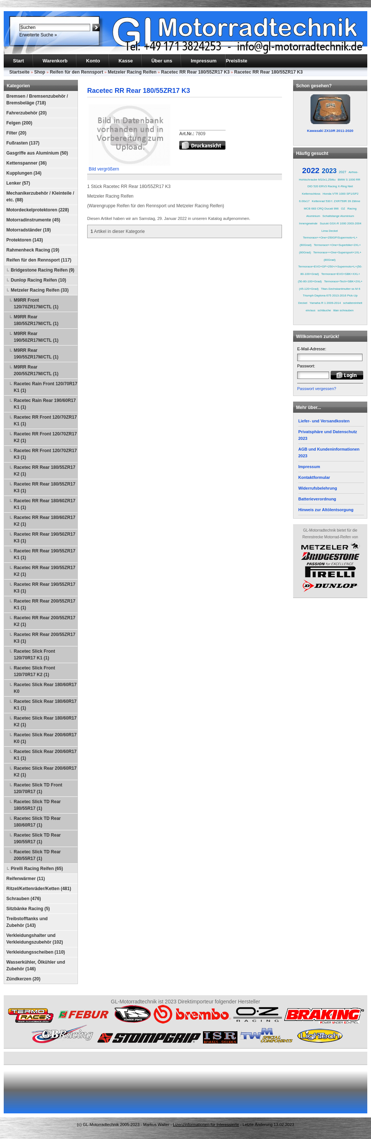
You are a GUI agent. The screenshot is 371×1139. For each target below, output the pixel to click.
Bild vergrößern (129, 167)
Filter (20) (16, 133)
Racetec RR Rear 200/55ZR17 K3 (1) (44, 638)
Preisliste (236, 61)
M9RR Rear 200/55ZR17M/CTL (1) (36, 370)
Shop (39, 72)
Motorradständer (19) (28, 230)
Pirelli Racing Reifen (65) (37, 868)
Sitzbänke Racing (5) (28, 908)
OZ (343, 208)
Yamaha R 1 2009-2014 (325, 303)
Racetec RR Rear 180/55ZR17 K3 (195, 72)
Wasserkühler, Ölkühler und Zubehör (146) (35, 965)
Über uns (161, 61)
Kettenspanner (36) (26, 163)
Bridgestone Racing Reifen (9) (42, 270)
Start (18, 61)
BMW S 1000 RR (349, 179)
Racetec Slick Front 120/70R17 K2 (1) (34, 671)
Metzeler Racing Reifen (132, 72)
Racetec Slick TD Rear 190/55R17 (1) (37, 838)
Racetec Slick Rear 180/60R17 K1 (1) (45, 705)
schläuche (324, 310)
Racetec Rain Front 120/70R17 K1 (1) (45, 387)
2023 (329, 171)
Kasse (126, 61)
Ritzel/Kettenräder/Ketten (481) (38, 888)
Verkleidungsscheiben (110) (35, 952)
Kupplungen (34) (24, 173)
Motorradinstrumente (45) (33, 220)
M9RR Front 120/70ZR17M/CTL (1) (36, 303)
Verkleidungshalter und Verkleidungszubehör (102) (34, 939)
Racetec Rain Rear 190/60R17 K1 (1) (45, 404)
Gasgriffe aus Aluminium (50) (37, 153)
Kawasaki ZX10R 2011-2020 (330, 131)
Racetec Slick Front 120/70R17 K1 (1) (34, 655)
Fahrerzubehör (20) (26, 113)
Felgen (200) (19, 123)
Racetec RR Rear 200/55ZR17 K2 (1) (44, 621)
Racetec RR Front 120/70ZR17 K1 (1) (45, 420)
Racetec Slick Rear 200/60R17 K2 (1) (45, 772)
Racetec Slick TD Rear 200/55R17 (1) (37, 855)
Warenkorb (55, 61)
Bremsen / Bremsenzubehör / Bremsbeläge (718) (37, 100)
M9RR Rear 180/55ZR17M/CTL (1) (36, 320)
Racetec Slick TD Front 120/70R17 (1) (38, 788)
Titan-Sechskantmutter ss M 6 (340, 289)
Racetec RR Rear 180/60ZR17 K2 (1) (44, 521)
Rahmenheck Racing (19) (32, 250)
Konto (93, 61)
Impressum (203, 61)
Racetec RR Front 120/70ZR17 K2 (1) (45, 437)
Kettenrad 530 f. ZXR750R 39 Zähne (336, 201)
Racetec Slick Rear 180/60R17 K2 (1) (45, 721)
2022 (310, 170)
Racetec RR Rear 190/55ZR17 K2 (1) (44, 571)
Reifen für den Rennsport (76, 72)
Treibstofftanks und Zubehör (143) (26, 922)
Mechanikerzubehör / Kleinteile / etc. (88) (40, 196)
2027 (342, 172)
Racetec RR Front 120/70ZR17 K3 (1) (45, 454)
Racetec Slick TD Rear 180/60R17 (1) (37, 822)
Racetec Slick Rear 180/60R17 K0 (45, 688)
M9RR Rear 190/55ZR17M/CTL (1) (36, 354)
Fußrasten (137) (22, 143)
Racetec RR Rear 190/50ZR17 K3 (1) (44, 537)
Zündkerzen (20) (23, 978)
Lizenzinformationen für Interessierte (206, 1124)
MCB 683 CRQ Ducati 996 (321, 208)
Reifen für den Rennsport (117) (38, 260)
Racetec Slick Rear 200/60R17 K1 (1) (45, 755)
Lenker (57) (18, 183)
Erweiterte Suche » (38, 35)
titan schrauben (343, 310)
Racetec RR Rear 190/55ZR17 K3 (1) (44, 588)
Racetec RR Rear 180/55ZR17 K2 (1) (44, 471)
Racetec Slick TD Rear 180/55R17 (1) (37, 805)
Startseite (19, 72)
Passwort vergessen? (316, 388)
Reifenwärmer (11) (25, 878)
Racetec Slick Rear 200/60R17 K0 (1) (45, 738)
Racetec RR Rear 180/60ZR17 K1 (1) (44, 504)
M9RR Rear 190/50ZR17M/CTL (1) (36, 337)
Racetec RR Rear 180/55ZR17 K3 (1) (44, 487)
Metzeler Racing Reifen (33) (40, 290)
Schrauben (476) (23, 898)
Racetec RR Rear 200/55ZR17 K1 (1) (44, 604)
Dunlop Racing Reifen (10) (38, 280)
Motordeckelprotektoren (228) (37, 209)
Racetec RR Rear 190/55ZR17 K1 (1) (44, 554)
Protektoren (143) (24, 240)
